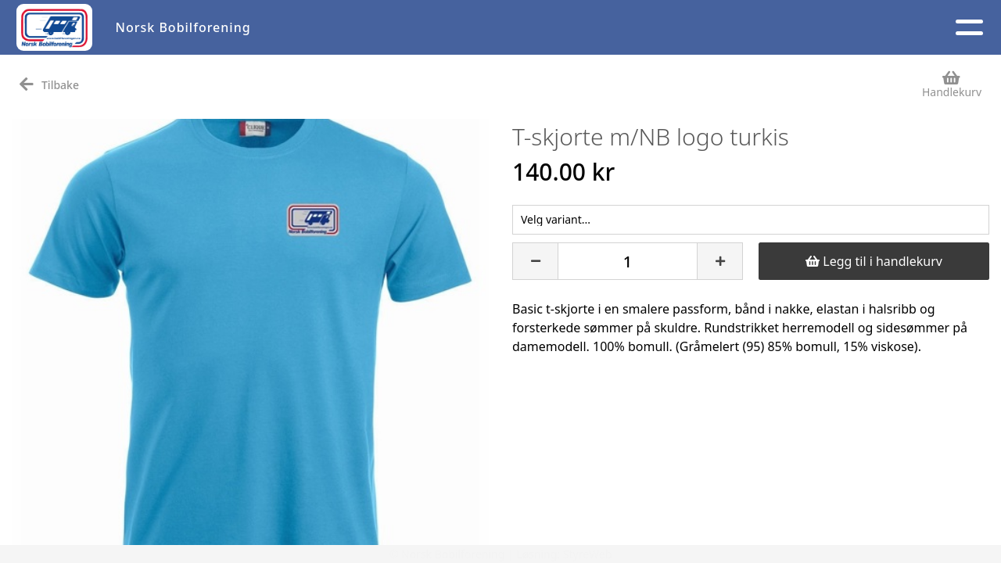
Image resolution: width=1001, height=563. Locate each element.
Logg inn (839, 27)
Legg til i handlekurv (873, 261)
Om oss (554, 27)
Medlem (645, 27)
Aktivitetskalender (432, 27)
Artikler (316, 27)
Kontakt (740, 27)
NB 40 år (938, 27)
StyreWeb (587, 554)
